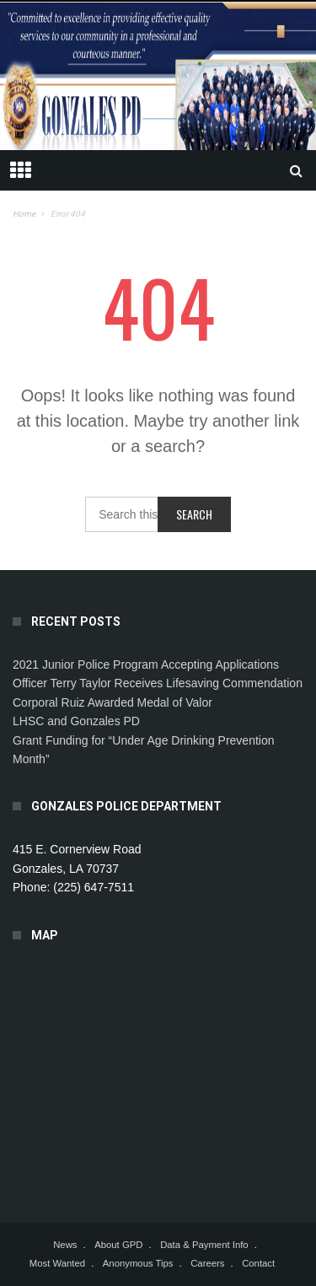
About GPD (118, 1245)
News (65, 1245)
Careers (207, 1263)
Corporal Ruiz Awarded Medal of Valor (112, 702)
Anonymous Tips (138, 1263)
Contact (258, 1263)
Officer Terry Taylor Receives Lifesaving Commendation (158, 683)
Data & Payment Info (204, 1245)
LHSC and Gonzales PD (76, 721)
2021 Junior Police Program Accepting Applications (146, 664)
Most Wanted (57, 1263)
